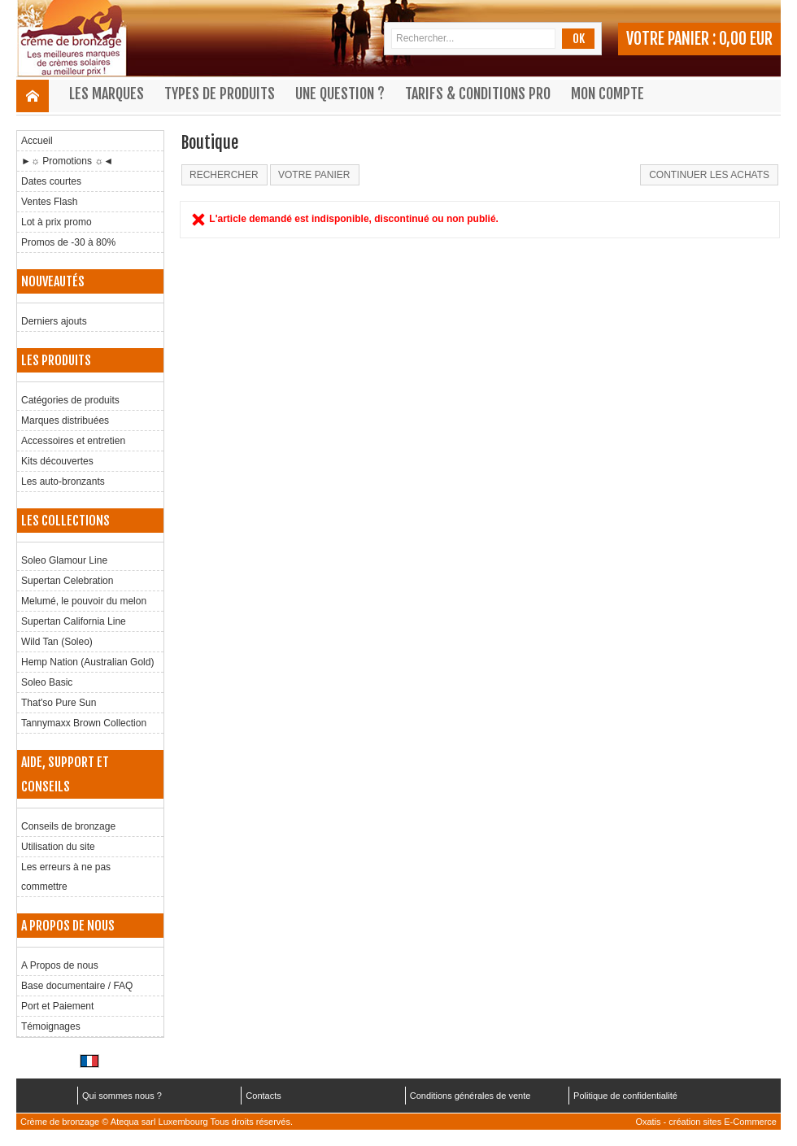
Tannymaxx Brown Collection (83, 723)
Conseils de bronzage (68, 826)
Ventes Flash (49, 201)
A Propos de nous (59, 965)
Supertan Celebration (67, 580)
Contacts (263, 1095)
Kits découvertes (57, 461)
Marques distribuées (65, 420)
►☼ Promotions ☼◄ (67, 161)
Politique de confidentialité (625, 1095)
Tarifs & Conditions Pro (478, 93)
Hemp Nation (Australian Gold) (87, 662)
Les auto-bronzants (63, 481)
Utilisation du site (58, 846)
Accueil (37, 140)
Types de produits (219, 93)
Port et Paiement (57, 1006)
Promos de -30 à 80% (68, 242)
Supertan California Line (73, 621)
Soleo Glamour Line (64, 560)
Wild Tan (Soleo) (57, 641)
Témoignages (51, 1026)
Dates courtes (51, 181)
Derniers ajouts (54, 321)
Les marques (106, 93)
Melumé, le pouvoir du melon (83, 601)
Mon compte (607, 93)
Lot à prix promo (56, 222)
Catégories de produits (70, 400)
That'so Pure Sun (58, 702)
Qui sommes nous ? (122, 1095)
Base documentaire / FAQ (77, 985)
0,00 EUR (746, 38)
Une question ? (340, 93)
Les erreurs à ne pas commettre (66, 876)
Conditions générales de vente (470, 1095)
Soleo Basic (46, 682)
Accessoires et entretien (73, 441)
